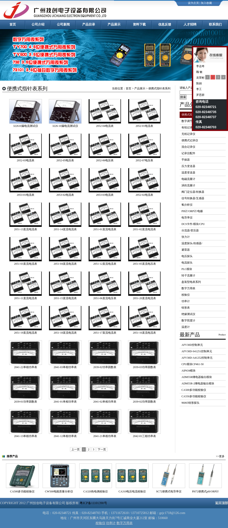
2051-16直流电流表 (144, 332)
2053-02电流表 (65, 194)
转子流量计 (188, 275)
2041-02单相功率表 (104, 401)
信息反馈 (164, 24)
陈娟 (199, 83)
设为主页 (193, 3)
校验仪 (185, 294)
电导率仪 (187, 217)
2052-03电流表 (25, 160)
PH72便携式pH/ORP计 (205, 491)
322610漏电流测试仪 (25, 126)
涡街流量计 (188, 185)
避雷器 (185, 249)
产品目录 (88, 24)
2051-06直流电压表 (104, 298)
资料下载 (139, 24)
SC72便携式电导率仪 (169, 491)
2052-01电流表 (144, 126)
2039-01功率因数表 (25, 401)
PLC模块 (186, 269)
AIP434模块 (188, 370)
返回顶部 (221, 503)
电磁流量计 (188, 179)
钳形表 (185, 307)
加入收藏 (206, 3)
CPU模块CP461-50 (192, 364)
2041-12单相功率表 (65, 436)
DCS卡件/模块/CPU (193, 224)
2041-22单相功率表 (25, 367)
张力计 (185, 236)
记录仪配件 (188, 153)
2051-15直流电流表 (65, 298)
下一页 (102, 449)
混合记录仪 (188, 146)
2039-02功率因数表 (104, 367)
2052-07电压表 (144, 160)
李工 (199, 89)
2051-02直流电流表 (144, 229)
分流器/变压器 (190, 230)
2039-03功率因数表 (144, 367)
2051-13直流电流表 (25, 229)
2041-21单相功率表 (104, 436)
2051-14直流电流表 (65, 229)
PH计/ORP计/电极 (192, 211)
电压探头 (187, 256)
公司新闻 (63, 24)
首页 (12, 24)
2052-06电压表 (105, 160)
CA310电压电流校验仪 (132, 491)
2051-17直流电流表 (104, 332)
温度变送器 (188, 172)
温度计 (185, 327)
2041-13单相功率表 (25, 436)
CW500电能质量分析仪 (59, 491)
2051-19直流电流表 (25, 332)
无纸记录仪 (188, 134)
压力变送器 (188, 166)
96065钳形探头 (190, 402)
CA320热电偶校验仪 (95, 491)
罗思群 (200, 95)
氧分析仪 (187, 204)
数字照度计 (188, 320)
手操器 (185, 159)
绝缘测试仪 (188, 314)
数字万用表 (188, 288)
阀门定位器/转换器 (192, 191)
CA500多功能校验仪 (193, 390)
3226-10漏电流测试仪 (65, 126)
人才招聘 (190, 24)
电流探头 (187, 262)
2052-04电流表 (105, 126)
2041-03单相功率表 (65, 367)
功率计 (185, 301)
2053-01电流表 (25, 194)
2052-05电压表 (65, 160)
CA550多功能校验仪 (193, 396)
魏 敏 (199, 72)
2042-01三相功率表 (144, 436)
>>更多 (220, 456)
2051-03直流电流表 (25, 263)
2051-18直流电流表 (65, 332)
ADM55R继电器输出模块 (196, 377)
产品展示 (114, 24)
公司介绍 (38, 24)
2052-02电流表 (144, 194)
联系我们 (215, 24)
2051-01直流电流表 (104, 229)
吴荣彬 (200, 77)
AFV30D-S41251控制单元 (196, 351)
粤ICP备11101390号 (93, 503)
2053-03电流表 (105, 194)
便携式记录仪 (189, 140)
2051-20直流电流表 (144, 298)
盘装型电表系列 (191, 282)
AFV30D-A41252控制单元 (197, 357)
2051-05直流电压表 (144, 263)
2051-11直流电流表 (25, 298)
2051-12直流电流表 (104, 263)
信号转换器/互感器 (192, 198)
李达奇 (200, 66)
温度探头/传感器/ (191, 243)
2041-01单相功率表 (65, 401)
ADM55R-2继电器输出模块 (197, 383)
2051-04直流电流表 (65, 263)
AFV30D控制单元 (192, 344)
